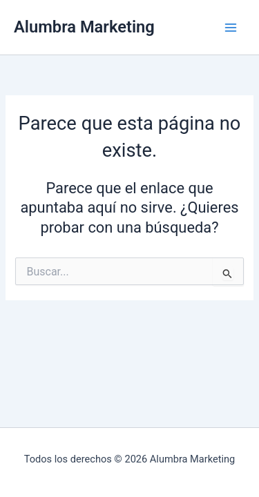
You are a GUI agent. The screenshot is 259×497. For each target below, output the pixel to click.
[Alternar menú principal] (230, 27)
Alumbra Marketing (84, 27)
